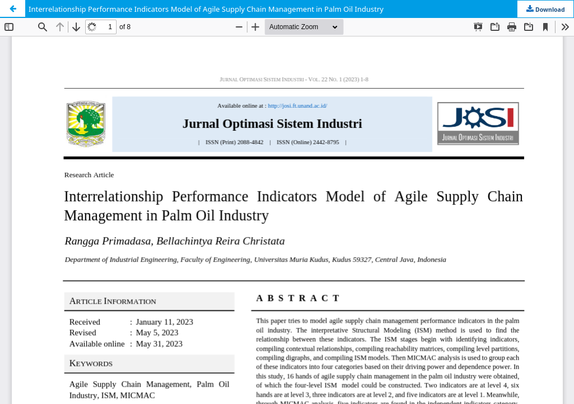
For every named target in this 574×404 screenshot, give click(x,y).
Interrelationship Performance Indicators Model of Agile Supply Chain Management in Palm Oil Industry (206, 9)
